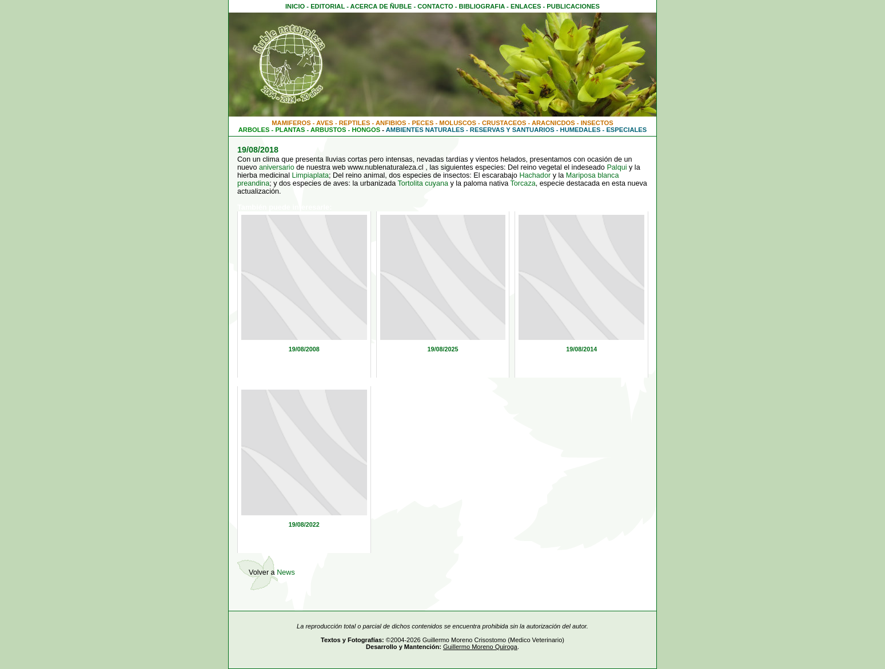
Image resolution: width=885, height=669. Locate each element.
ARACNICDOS (553, 122)
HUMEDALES (580, 129)
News (286, 572)
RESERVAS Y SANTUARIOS (512, 129)
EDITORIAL (327, 6)
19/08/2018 (257, 149)
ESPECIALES (626, 129)
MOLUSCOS (457, 122)
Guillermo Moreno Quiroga (480, 646)
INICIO (295, 6)
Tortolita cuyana (423, 183)
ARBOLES (254, 129)
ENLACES (526, 6)
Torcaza (523, 183)
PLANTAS (290, 129)
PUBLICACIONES (573, 6)
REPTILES (354, 122)
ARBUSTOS (328, 129)
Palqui (617, 167)
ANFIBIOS (391, 122)
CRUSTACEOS (504, 122)
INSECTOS (597, 122)
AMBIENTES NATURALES (425, 129)
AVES (324, 122)
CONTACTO (435, 6)
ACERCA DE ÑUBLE (381, 6)
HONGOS (366, 129)
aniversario (276, 167)
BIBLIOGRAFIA (482, 6)
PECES (422, 122)
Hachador (535, 175)
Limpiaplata (310, 175)
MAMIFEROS (291, 122)
